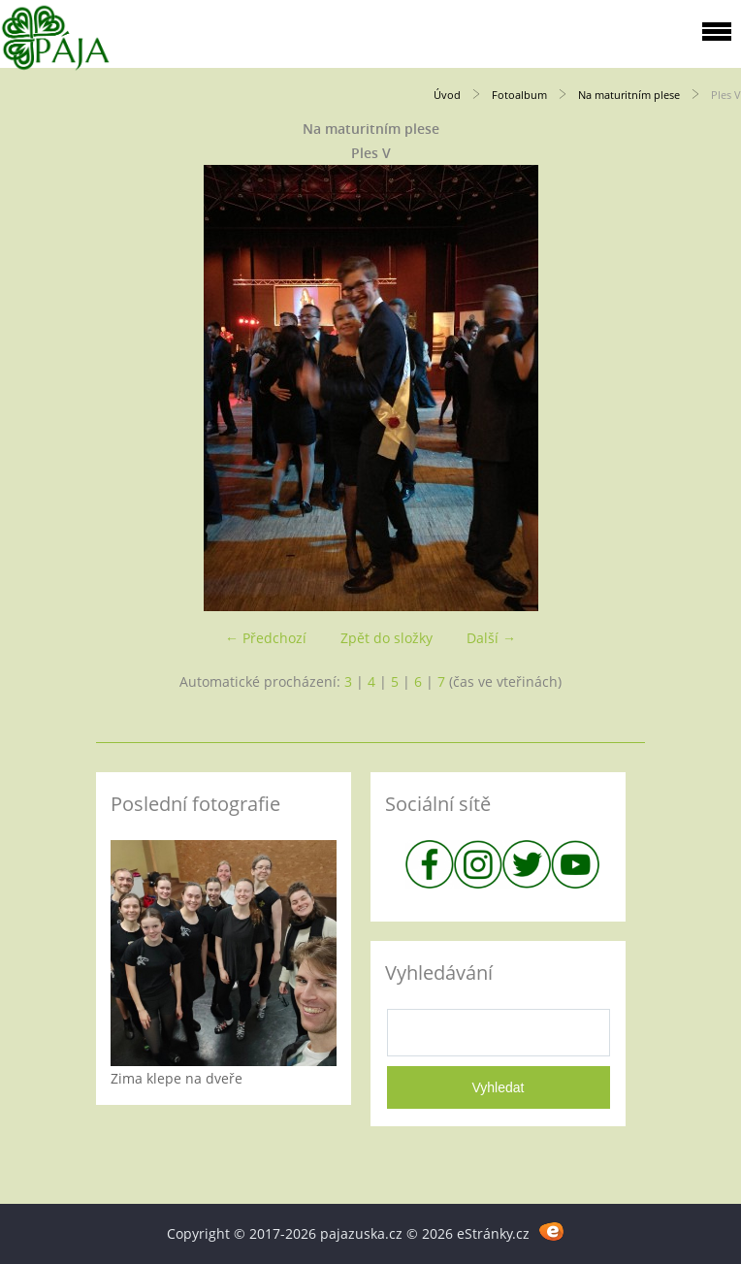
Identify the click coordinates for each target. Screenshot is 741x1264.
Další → (491, 638)
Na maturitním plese (629, 94)
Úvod (447, 94)
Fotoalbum (519, 94)
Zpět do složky (386, 638)
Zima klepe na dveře (176, 1078)
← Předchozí (265, 638)
